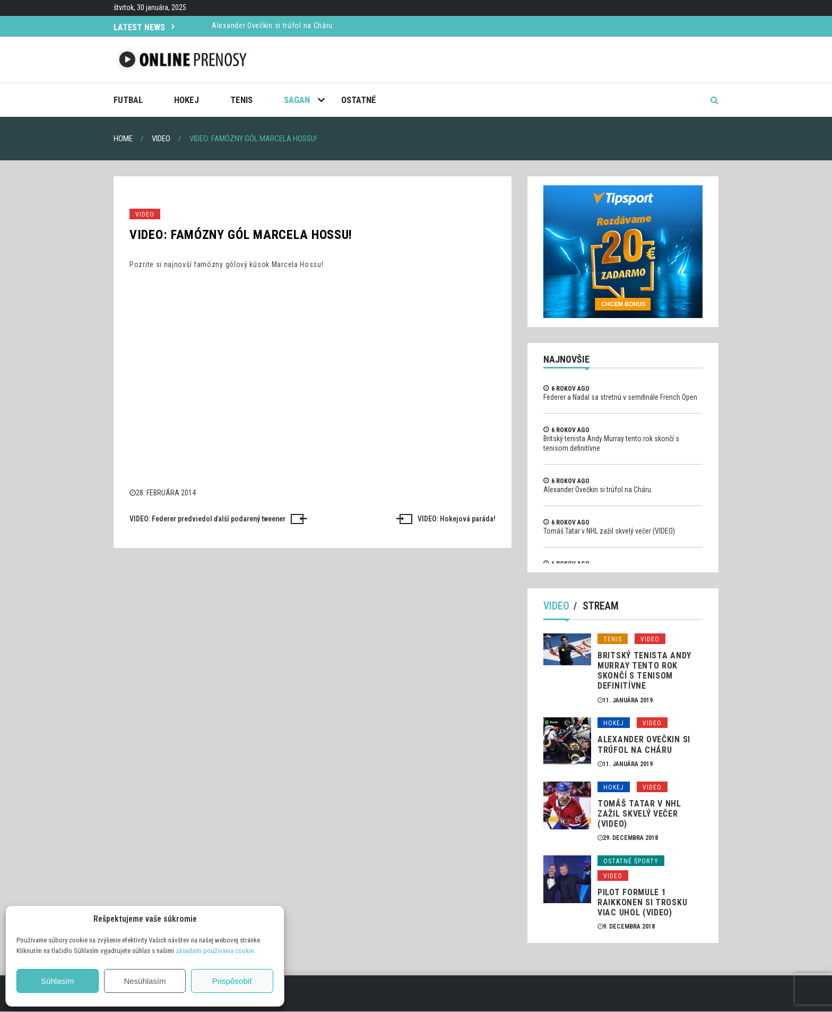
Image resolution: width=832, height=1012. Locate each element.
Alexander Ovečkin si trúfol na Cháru (272, 25)
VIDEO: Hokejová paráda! (457, 518)
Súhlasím (57, 980)
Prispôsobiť (232, 980)
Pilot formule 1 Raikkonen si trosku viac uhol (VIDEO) (642, 902)
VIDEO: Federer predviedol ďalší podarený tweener (207, 518)
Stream (601, 606)
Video (144, 214)
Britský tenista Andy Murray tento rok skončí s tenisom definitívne (644, 670)
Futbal (128, 100)
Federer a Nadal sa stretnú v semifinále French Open (620, 397)
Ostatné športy (630, 861)
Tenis (241, 100)
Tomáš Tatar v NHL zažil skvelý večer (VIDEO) (609, 531)
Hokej (186, 100)
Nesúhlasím (145, 980)
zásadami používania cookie (215, 951)
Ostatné (358, 100)
